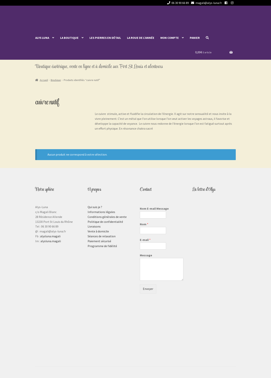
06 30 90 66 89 (177, 3)
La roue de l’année (140, 38)
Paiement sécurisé (99, 241)
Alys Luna (42, 38)
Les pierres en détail (105, 38)
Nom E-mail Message (154, 208)
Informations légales (101, 212)
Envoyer (148, 289)
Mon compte (169, 38)
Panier (195, 38)
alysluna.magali (50, 236)
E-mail (145, 240)
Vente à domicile (98, 231)
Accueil (44, 80)
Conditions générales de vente (107, 217)
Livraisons (94, 226)
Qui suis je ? (95, 207)
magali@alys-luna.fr (206, 3)
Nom (144, 224)
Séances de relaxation (102, 236)
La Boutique (69, 38)
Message (146, 255)
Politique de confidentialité (105, 222)
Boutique (56, 80)
